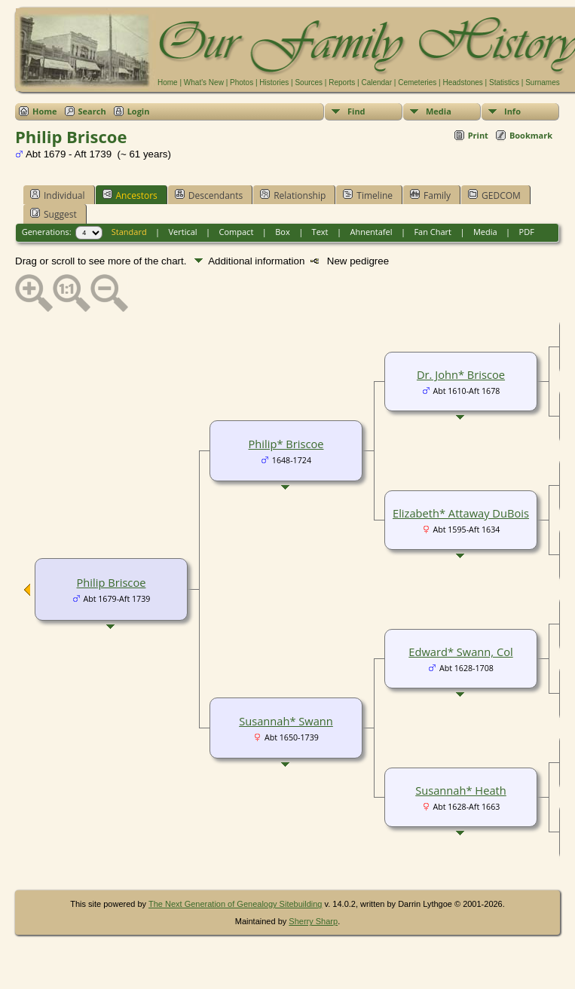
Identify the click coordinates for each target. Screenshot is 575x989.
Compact (236, 231)
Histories (274, 82)
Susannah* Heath (460, 790)
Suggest (53, 214)
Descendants (209, 195)
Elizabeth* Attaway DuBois (461, 512)
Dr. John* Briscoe (461, 374)
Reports (342, 82)
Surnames (542, 82)
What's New (204, 82)
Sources (309, 82)
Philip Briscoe (111, 582)
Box (282, 231)
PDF (526, 231)
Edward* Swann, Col (460, 651)
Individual (57, 195)
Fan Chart (432, 231)
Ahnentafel (371, 231)
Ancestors (130, 195)
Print (478, 135)
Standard (129, 231)
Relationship (293, 195)
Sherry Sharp (313, 921)
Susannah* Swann (286, 720)
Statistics (504, 82)
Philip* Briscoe (286, 443)
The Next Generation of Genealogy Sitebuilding (235, 903)
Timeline (368, 195)
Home (168, 82)
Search (92, 111)
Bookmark (530, 135)
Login (138, 111)
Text (320, 231)
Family (430, 195)
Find (356, 111)
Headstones (462, 82)
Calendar (376, 82)
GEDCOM (494, 195)
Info (512, 111)
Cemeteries (417, 82)
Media (438, 111)
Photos (241, 82)
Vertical (183, 231)
